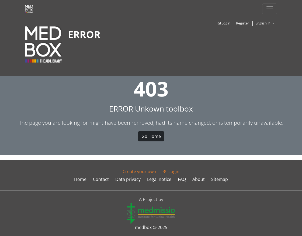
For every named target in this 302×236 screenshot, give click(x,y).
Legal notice (159, 179)
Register (242, 23)
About (198, 179)
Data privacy (128, 179)
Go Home (151, 136)
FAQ (182, 179)
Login (223, 23)
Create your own (139, 171)
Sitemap (219, 179)
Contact (101, 179)
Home (80, 179)
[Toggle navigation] (269, 8)
